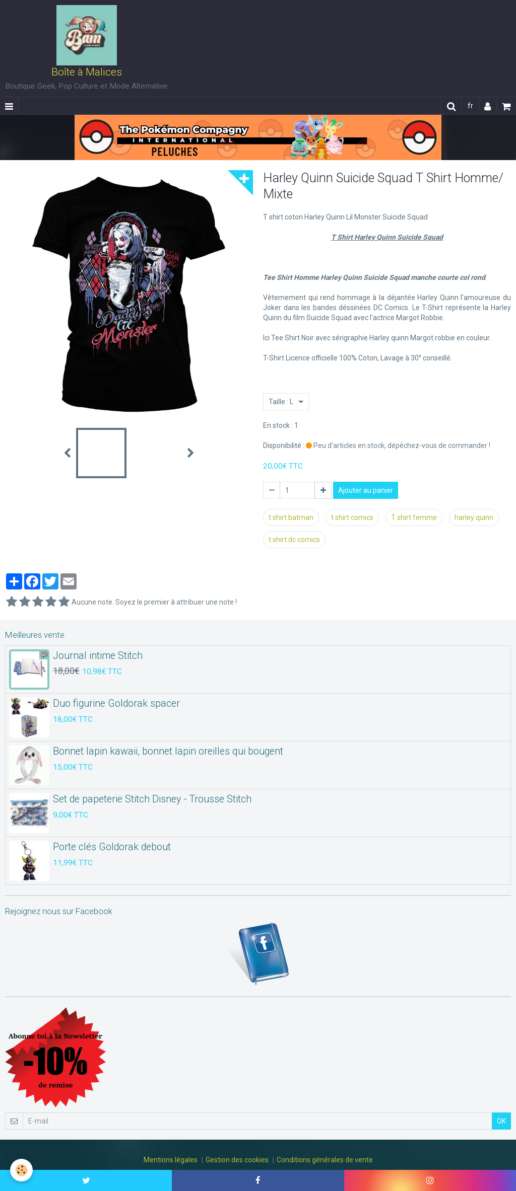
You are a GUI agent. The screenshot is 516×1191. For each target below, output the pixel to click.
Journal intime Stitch (98, 655)
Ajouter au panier (365, 490)
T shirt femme (414, 517)
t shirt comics (352, 517)
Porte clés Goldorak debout (112, 847)
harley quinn (474, 517)
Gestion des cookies (237, 1160)
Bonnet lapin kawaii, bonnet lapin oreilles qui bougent (168, 751)
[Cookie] (21, 1170)
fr (470, 106)
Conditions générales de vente (325, 1160)
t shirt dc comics (294, 540)
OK (501, 1121)
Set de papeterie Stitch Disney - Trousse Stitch (152, 799)
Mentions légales (171, 1160)
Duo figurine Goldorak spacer (116, 703)
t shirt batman (291, 517)
